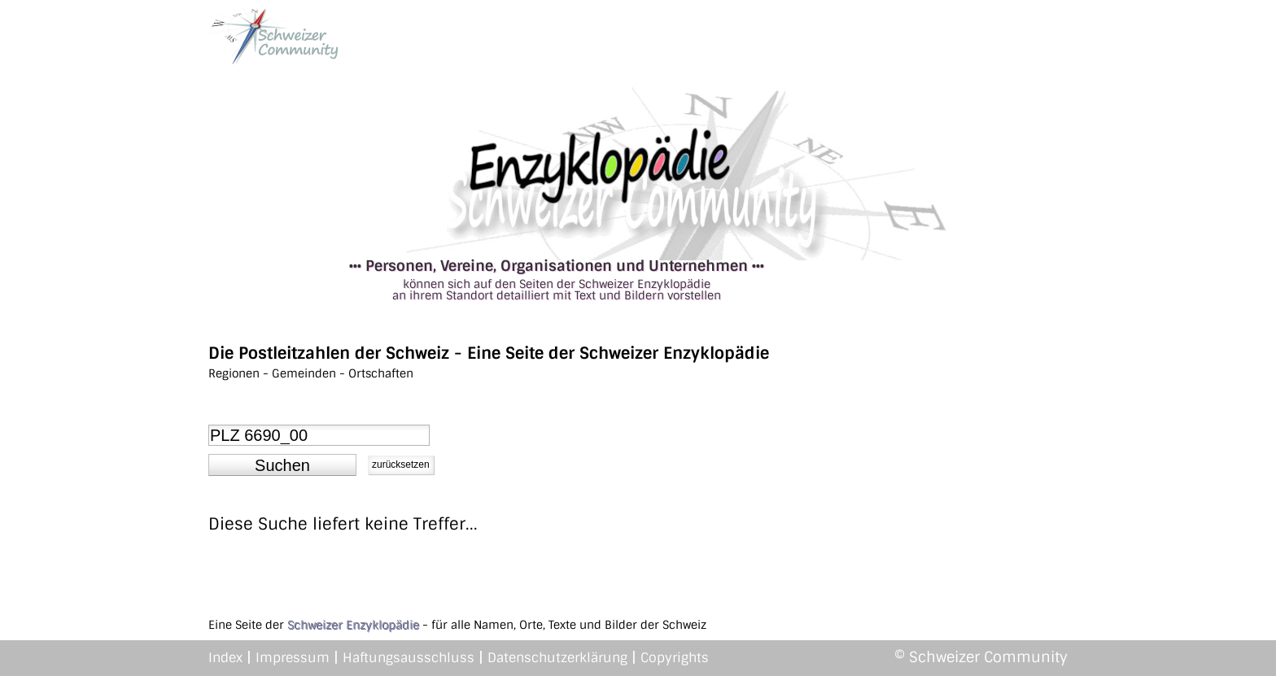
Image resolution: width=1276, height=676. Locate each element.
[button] (282, 465)
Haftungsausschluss (408, 657)
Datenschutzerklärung (557, 657)
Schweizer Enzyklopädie (353, 624)
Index (225, 657)
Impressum (293, 657)
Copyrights (674, 657)
